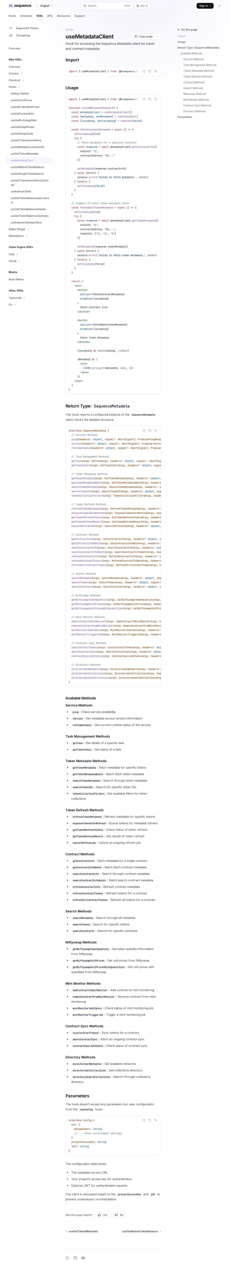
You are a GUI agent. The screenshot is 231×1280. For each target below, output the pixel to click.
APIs (50, 17)
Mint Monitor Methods (196, 99)
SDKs (39, 17)
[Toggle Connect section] (29, 73)
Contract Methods (194, 82)
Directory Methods (194, 111)
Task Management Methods (200, 64)
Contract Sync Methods (197, 105)
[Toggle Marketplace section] (29, 236)
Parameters (185, 116)
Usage (182, 41)
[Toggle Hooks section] (29, 87)
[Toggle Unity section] (29, 254)
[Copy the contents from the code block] (149, 71)
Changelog (19, 35)
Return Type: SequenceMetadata (198, 47)
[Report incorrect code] (144, 71)
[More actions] (158, 36)
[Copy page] (143, 36)
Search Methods (193, 88)
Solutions (26, 17)
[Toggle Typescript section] (29, 298)
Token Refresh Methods (197, 76)
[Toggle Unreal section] (29, 261)
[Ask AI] (155, 71)
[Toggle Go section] (29, 304)
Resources (63, 17)
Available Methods (191, 53)
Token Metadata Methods (198, 70)
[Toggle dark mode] (219, 6)
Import (182, 36)
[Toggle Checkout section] (29, 80)
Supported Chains (24, 28)
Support (80, 17)
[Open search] (106, 6)
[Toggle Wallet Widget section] (29, 229)
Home (12, 17)
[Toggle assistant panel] (142, 6)
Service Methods (193, 59)
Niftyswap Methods (194, 93)
